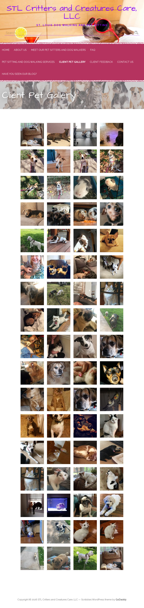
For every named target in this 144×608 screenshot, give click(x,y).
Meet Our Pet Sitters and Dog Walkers (58, 49)
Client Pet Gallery (72, 61)
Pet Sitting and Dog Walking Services (28, 61)
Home (5, 49)
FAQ (92, 49)
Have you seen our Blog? (19, 73)
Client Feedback (101, 61)
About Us (20, 49)
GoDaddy (121, 599)
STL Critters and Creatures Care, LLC (72, 12)
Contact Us (125, 61)
